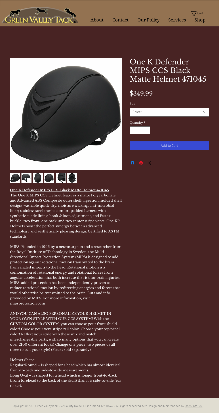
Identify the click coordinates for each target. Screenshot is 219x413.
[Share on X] (149, 163)
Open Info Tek (193, 406)
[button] (199, 13)
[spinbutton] (140, 130)
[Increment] (147, 130)
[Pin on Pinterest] (141, 163)
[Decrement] (133, 130)
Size (132, 104)
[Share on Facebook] (132, 163)
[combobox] (169, 112)
